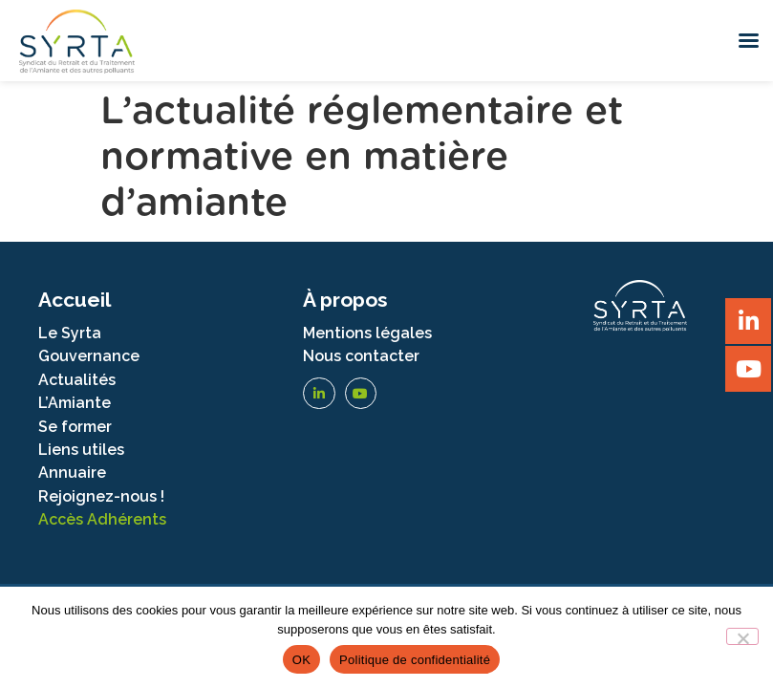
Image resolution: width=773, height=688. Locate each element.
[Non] (742, 636)
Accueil (74, 300)
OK (301, 660)
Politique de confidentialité (414, 660)
